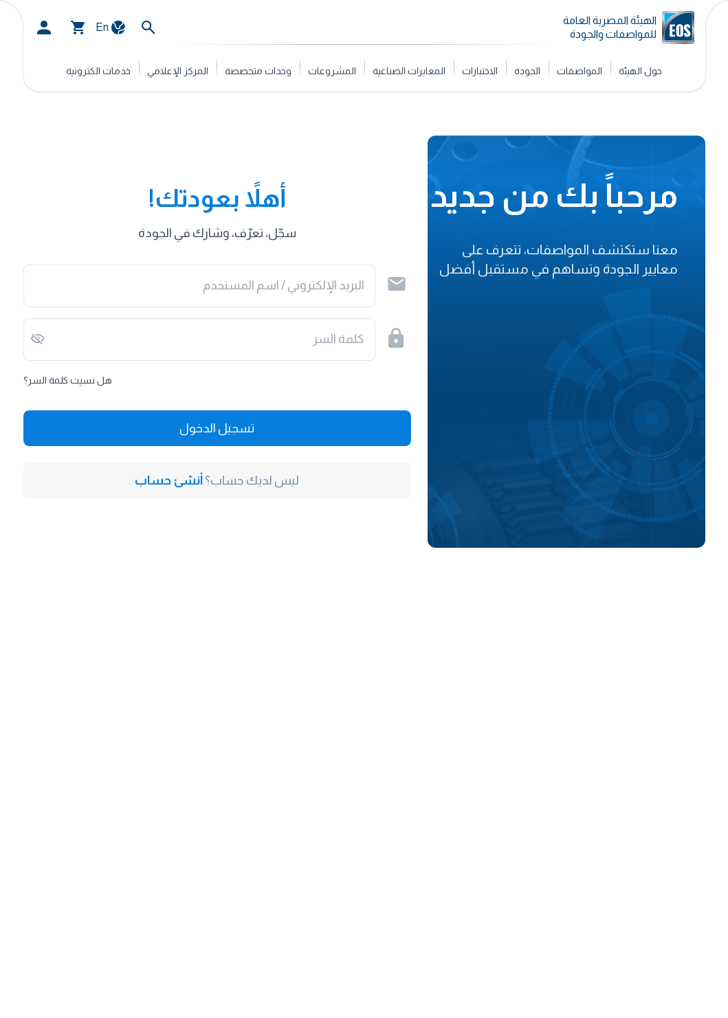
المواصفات (579, 70)
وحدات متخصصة (258, 70)
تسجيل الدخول (216, 428)
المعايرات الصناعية (409, 70)
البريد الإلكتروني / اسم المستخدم (283, 285)
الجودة (527, 70)
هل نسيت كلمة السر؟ (67, 380)
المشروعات (332, 70)
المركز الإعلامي (177, 70)
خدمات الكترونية (98, 70)
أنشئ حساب (169, 480)
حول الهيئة (640, 70)
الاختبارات (480, 70)
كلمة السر (338, 339)
